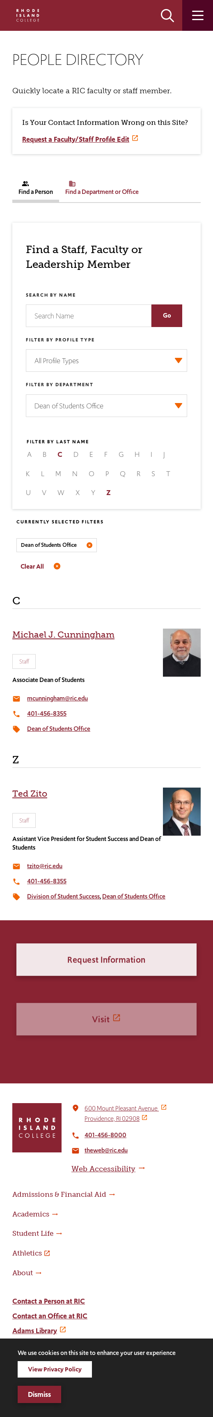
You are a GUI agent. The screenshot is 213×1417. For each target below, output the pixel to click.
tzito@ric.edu (44, 866)
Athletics (27, 1253)
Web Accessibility (103, 1168)
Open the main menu (197, 15)
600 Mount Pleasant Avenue (122, 1108)
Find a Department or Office (102, 188)
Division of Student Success (63, 896)
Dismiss (39, 1394)
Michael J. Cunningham (63, 634)
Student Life (32, 1233)
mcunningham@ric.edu (57, 698)
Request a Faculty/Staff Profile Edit (75, 139)
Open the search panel (167, 15)
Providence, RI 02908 (112, 1118)
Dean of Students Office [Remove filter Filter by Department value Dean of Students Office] (49, 545)
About (22, 1273)
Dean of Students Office (58, 728)
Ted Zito (29, 793)
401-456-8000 (105, 1135)
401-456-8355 (46, 713)
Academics (30, 1214)
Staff (24, 661)
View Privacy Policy (55, 1369)
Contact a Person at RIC (48, 1301)
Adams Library (34, 1331)
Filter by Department (60, 384)
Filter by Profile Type (60, 340)
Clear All (32, 566)
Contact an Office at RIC (49, 1316)
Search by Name (51, 295)
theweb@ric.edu (106, 1150)
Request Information (106, 989)
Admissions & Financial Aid (59, 1194)
